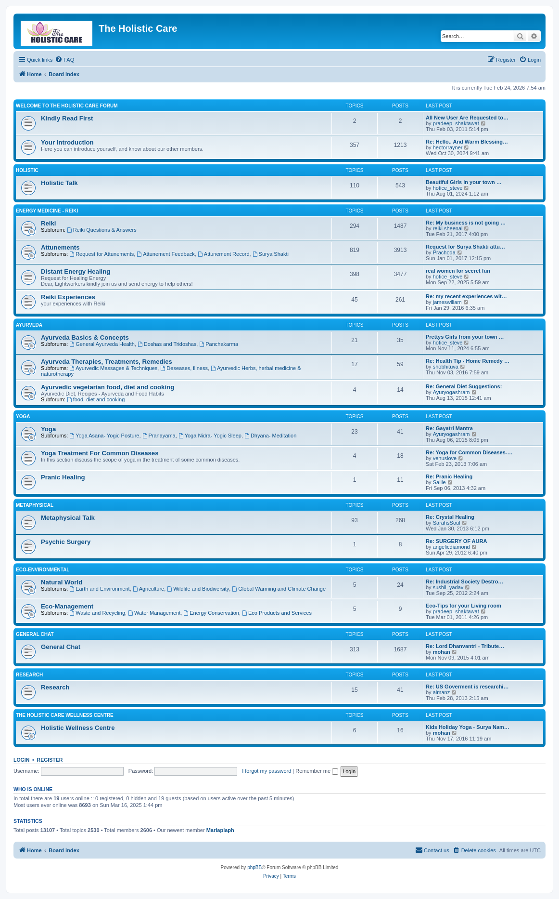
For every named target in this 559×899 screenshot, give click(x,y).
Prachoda (444, 252)
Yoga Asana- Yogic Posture (104, 435)
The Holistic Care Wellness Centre (65, 715)
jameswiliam (447, 302)
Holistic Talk (59, 182)
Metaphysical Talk (68, 517)
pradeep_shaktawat (456, 123)
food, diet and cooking (96, 399)
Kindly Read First (67, 118)
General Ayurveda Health (102, 344)
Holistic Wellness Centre (78, 727)
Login (21, 760)
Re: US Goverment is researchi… (467, 686)
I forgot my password (266, 771)
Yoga (23, 416)
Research (29, 674)
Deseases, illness (183, 368)
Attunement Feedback (165, 254)
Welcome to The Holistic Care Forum (66, 105)
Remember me (316, 771)
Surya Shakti (271, 254)
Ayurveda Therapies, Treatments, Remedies (106, 361)
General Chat (35, 634)
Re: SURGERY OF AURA (456, 541)
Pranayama (159, 435)
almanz (441, 692)
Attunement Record (224, 254)
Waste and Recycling (97, 613)
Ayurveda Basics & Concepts (85, 337)
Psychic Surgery (65, 541)
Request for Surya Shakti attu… (465, 247)
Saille (439, 482)
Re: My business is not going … (466, 222)
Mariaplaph (220, 830)
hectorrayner (448, 147)
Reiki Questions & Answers (102, 230)
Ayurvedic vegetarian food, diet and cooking (107, 387)
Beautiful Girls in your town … (464, 182)
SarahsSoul (446, 523)
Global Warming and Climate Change (279, 589)
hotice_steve (448, 188)
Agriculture (148, 589)
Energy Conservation (211, 613)
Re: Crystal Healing (450, 517)
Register (50, 760)
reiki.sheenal (448, 228)
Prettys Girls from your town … (465, 337)
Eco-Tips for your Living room (463, 605)
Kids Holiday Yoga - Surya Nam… (467, 727)
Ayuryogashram (451, 392)
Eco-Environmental (42, 569)
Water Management (154, 613)
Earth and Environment (99, 589)
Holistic (27, 170)
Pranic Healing (63, 477)
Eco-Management (67, 606)
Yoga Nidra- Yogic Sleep (209, 435)
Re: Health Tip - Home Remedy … (467, 361)
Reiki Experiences (68, 297)
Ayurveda (29, 325)
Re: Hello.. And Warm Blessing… (467, 142)
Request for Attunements (101, 254)
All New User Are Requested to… (467, 117)
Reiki (48, 223)
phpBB (254, 867)
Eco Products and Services (277, 613)
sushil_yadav (448, 587)
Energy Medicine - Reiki (47, 210)
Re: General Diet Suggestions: (464, 386)
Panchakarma (218, 344)
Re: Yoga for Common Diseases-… (469, 452)
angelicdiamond (451, 547)
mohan (441, 652)
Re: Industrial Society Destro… (464, 581)
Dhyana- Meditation (270, 435)
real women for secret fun (458, 271)
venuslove (445, 458)
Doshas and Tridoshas (167, 344)
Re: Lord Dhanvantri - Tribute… (465, 646)
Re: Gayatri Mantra (449, 428)
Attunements (60, 247)
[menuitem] (64, 60)
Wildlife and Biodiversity (198, 589)
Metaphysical (34, 505)
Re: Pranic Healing (449, 476)
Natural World (61, 582)
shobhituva (445, 367)
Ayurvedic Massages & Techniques (113, 368)
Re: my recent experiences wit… (466, 296)
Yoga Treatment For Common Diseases (100, 453)
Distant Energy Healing (75, 271)
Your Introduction (67, 142)
